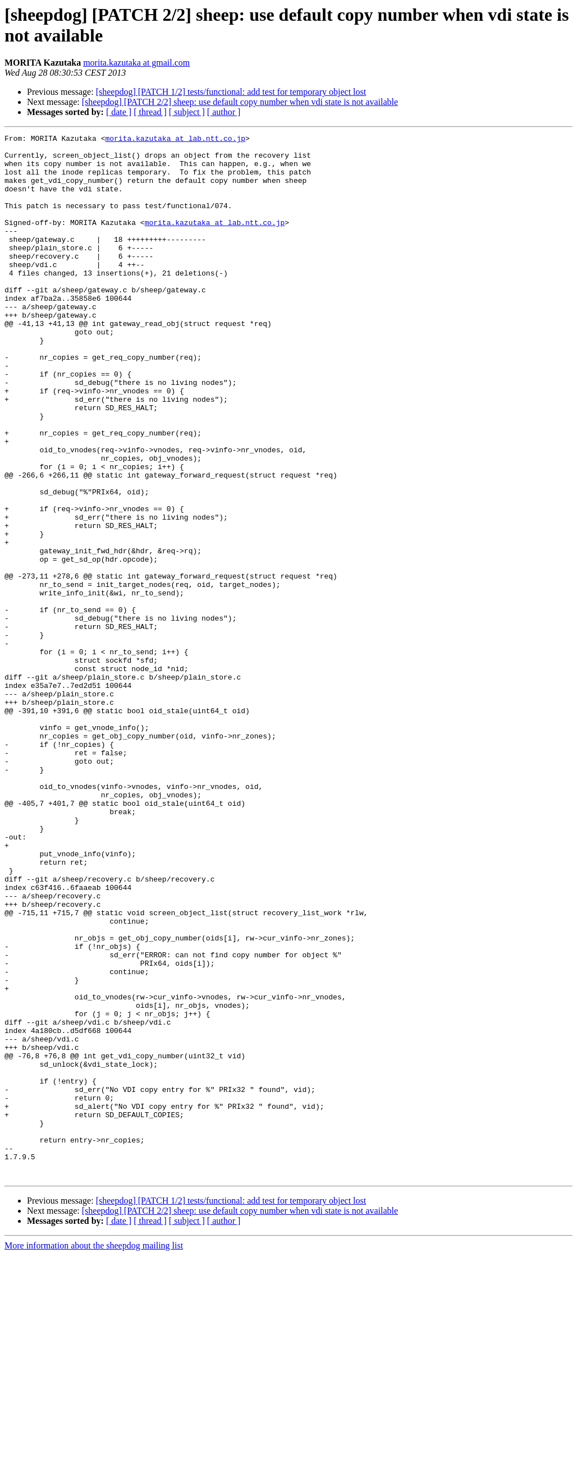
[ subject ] (187, 112)
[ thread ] (150, 112)
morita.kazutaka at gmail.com (136, 62)
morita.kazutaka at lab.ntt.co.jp (175, 140)
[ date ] (118, 112)
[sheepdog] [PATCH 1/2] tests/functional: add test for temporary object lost (231, 92)
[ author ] (224, 112)
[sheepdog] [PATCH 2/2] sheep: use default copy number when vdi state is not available (240, 102)
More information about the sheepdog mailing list (93, 1454)
